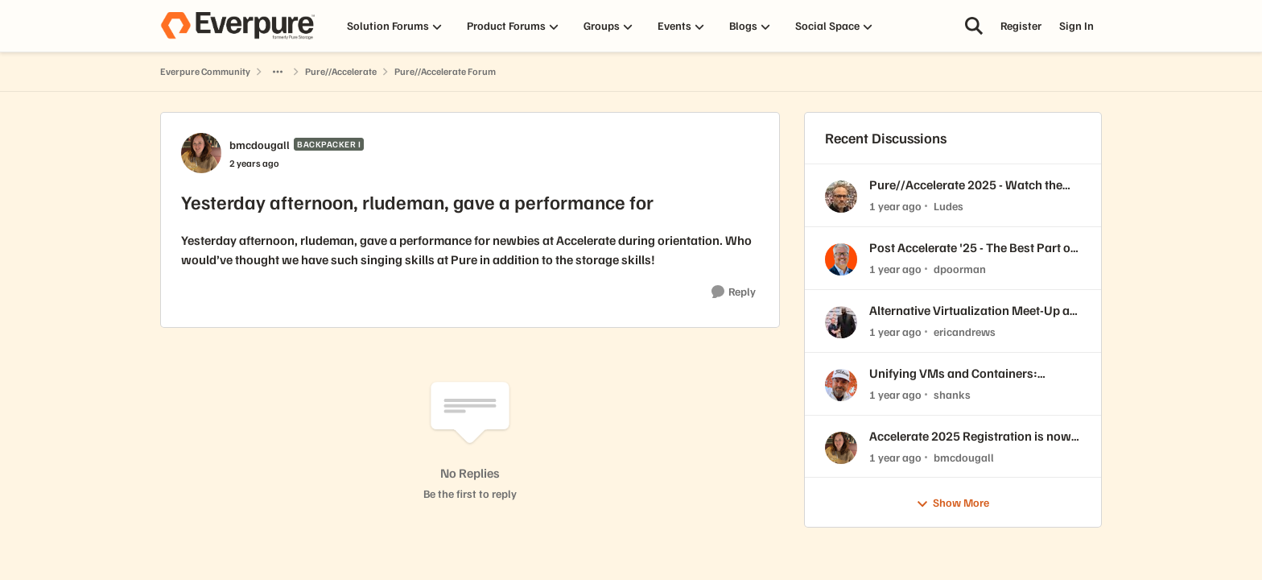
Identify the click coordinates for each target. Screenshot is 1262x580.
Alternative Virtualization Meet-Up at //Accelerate (971, 310)
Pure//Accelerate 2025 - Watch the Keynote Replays (965, 184)
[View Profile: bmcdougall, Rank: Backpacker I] (201, 153)
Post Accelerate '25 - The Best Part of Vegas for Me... (971, 247)
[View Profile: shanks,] (841, 385)
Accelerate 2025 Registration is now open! (970, 436)
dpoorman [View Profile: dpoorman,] (960, 269)
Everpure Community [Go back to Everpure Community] (205, 71)
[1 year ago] (895, 205)
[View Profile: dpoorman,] (841, 259)
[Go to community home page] (237, 25)
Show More (952, 503)
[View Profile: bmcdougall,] (841, 448)
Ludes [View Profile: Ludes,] (948, 206)
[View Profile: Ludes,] (841, 196)
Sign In (1076, 25)
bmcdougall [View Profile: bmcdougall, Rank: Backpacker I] (259, 144)
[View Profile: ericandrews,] (841, 322)
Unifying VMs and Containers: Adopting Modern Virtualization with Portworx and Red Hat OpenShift (971, 373)
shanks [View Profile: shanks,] (952, 394)
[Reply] (733, 292)
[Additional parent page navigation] (277, 71)
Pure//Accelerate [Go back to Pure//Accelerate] (341, 71)
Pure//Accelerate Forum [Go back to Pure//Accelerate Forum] (445, 71)
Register (1020, 25)
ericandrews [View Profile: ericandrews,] (965, 331)
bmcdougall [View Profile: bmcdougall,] (964, 456)
